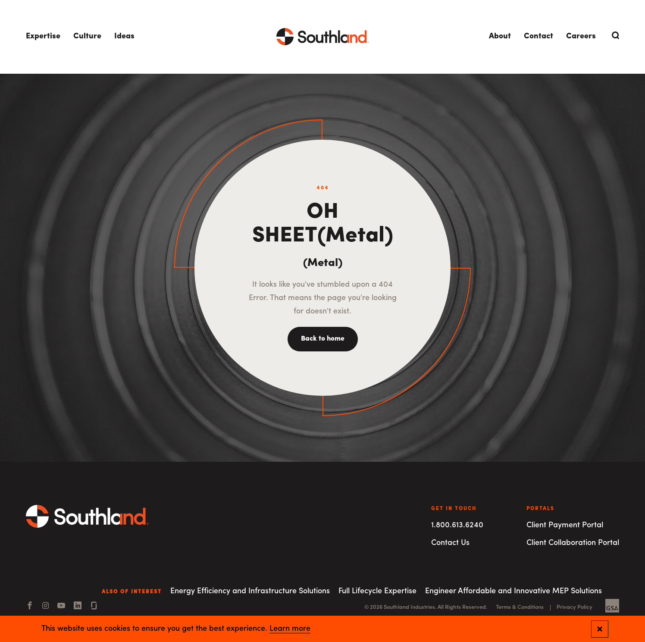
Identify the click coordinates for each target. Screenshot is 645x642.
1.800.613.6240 (457, 525)
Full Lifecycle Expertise (377, 591)
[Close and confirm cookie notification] (599, 629)
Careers (581, 36)
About (500, 36)
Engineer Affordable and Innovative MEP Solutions (513, 591)
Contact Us (450, 543)
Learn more (289, 629)
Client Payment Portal (564, 525)
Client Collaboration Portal (572, 543)
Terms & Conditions (520, 607)
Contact (538, 36)
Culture (87, 36)
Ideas (124, 36)
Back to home (322, 338)
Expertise (43, 36)
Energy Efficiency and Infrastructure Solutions (250, 591)
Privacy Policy (574, 607)
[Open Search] (614, 35)
